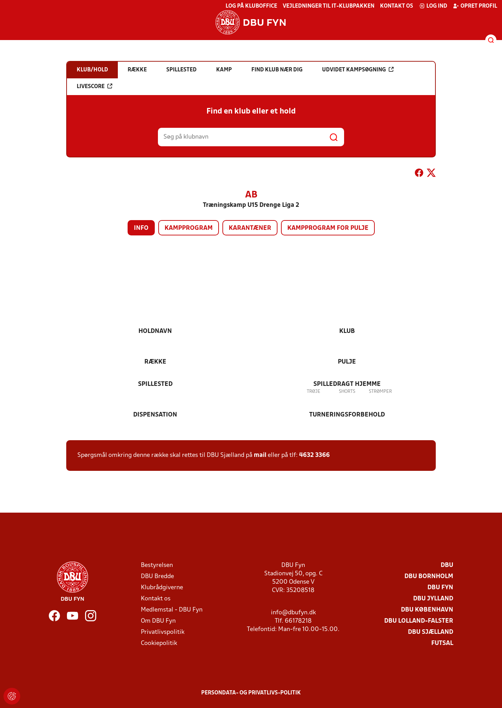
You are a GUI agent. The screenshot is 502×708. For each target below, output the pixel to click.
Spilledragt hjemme (347, 384)
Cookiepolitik (159, 643)
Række (155, 362)
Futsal (442, 643)
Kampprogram (189, 228)
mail (260, 455)
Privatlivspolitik (162, 632)
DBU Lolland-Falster (418, 621)
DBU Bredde (157, 576)
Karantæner (250, 228)
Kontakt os (396, 6)
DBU (447, 565)
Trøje (313, 391)
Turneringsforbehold (347, 415)
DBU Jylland (433, 599)
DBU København (427, 610)
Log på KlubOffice (251, 6)
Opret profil (475, 6)
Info (141, 228)
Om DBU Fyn (158, 621)
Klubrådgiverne (162, 588)
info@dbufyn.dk (293, 613)
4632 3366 (314, 455)
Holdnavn (155, 331)
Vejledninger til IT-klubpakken (328, 6)
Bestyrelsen (157, 565)
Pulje (347, 362)
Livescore (94, 86)
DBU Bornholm (428, 576)
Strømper (380, 391)
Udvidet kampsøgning (358, 69)
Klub (347, 331)
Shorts (347, 391)
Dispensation (155, 415)
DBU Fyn (440, 588)
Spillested (155, 384)
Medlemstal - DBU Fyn (172, 610)
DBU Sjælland (430, 632)
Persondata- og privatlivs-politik (251, 693)
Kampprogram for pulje (327, 228)
